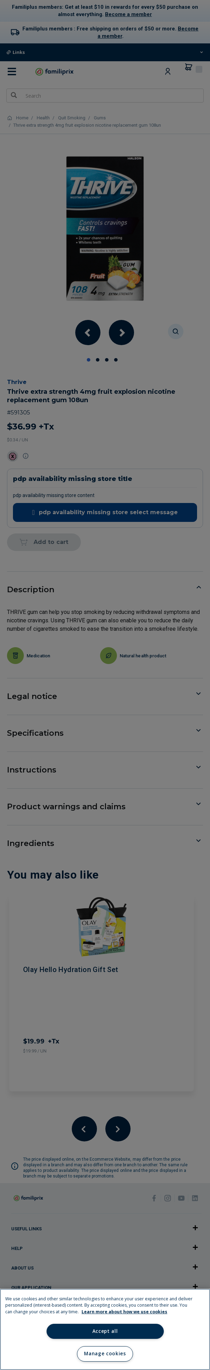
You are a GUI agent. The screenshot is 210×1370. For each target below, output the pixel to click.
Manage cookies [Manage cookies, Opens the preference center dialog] (105, 1353)
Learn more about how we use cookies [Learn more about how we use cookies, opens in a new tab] (124, 1312)
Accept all (105, 1331)
